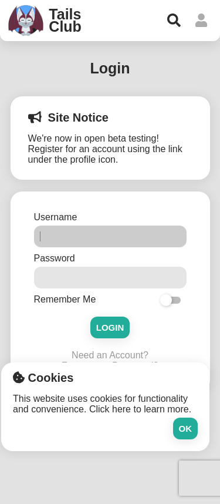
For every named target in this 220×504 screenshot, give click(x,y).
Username (57, 217)
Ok (185, 429)
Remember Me (65, 299)
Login (110, 327)
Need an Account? (110, 355)
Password (56, 258)
